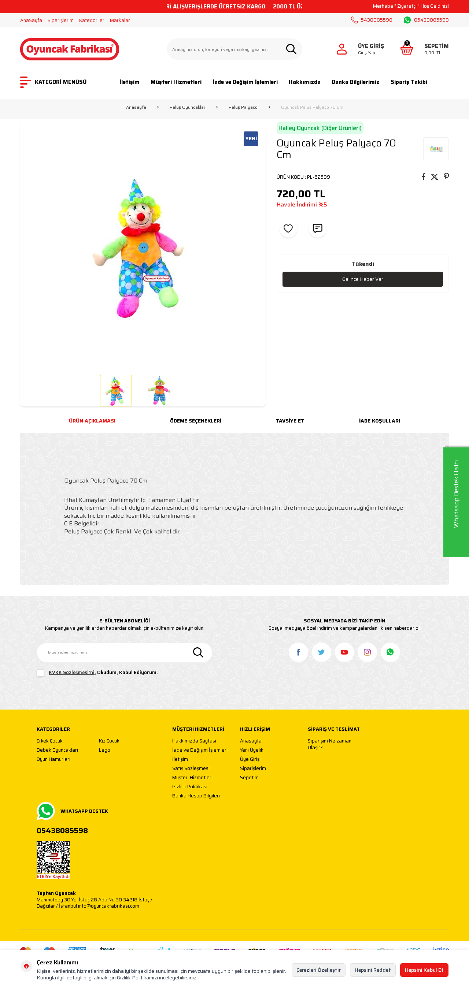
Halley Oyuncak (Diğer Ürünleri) (320, 128)
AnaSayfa (31, 20)
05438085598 (426, 20)
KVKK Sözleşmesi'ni (72, 672)
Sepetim (249, 777)
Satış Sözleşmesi (191, 768)
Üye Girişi (250, 759)
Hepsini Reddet (373, 970)
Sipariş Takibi (409, 82)
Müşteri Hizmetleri (176, 82)
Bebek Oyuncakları (57, 750)
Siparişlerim (61, 20)
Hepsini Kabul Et (424, 970)
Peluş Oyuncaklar (187, 107)
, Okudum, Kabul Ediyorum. (97, 673)
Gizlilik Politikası (189, 787)
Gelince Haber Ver (362, 279)
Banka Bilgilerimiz (356, 82)
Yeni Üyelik (251, 750)
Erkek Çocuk (50, 741)
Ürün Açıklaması (92, 421)
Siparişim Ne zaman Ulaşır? (329, 744)
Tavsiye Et (290, 421)
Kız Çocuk (109, 741)
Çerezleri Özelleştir (318, 970)
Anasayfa (136, 107)
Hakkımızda (305, 82)
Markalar (120, 20)
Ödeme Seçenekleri (195, 421)
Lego (104, 750)
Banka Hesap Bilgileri (196, 796)
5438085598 (371, 19)
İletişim (129, 82)
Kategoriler (91, 20)
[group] (143, 246)
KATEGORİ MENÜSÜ (53, 82)
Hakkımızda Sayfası (194, 741)
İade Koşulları (379, 421)
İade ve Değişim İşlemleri (245, 82)
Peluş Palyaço (243, 107)
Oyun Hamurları (53, 759)
